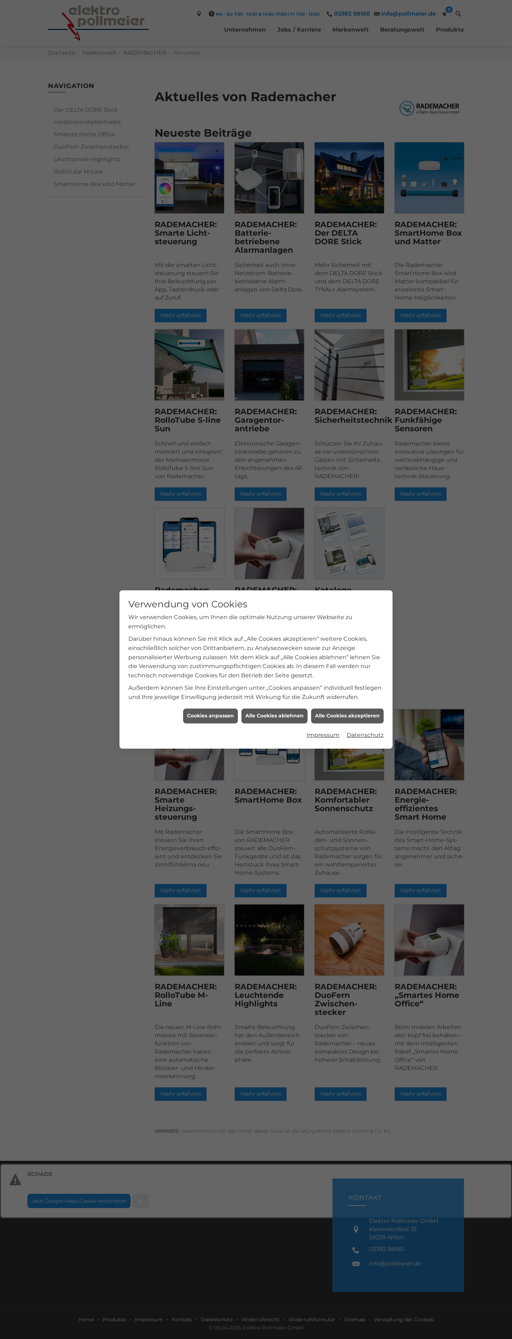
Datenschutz (365, 735)
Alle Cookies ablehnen (274, 715)
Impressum (323, 735)
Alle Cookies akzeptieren (347, 715)
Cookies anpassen (210, 715)
